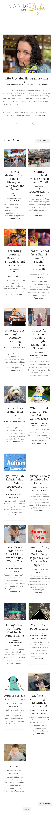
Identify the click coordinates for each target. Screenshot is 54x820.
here (43, 115)
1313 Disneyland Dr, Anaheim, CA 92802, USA (39, 190)
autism (44, 423)
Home (27, 809)
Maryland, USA (44, 274)
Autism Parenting (39, 355)
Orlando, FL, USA (14, 197)
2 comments (40, 195)
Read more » (43, 140)
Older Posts (45, 804)
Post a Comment (41, 84)
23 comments (15, 424)
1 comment (14, 201)
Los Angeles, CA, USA (24, 83)
